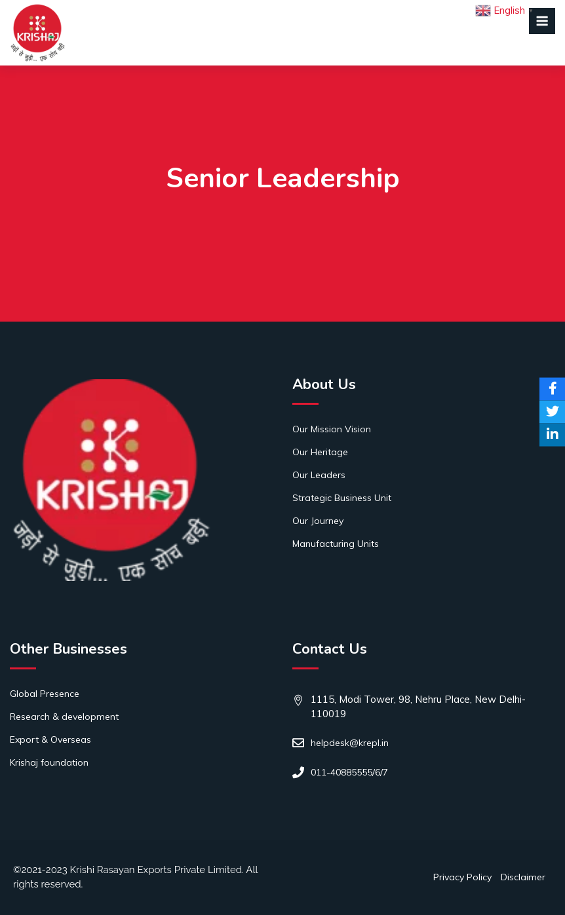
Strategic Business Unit (341, 498)
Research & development (64, 716)
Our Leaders (318, 475)
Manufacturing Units (335, 544)
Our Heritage (320, 452)
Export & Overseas (50, 739)
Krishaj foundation (49, 762)
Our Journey (317, 521)
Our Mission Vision (331, 429)
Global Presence (44, 694)
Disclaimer (523, 877)
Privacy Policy (462, 877)
